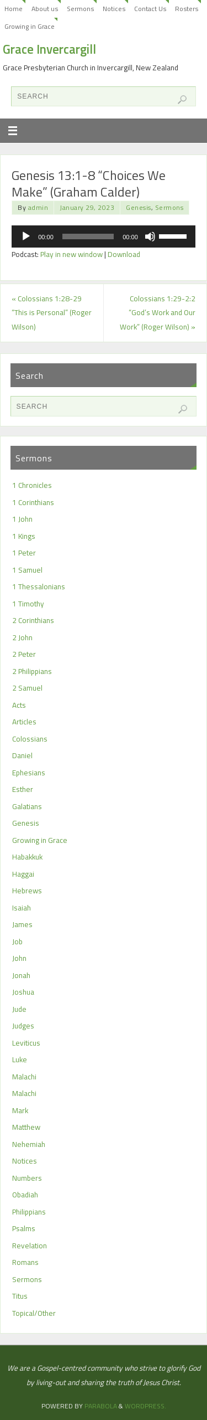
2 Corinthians (33, 620)
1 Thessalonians (38, 586)
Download (124, 254)
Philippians (29, 1211)
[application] (103, 236)
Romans (25, 1262)
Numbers (27, 1178)
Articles (24, 721)
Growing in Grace (29, 26)
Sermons (80, 8)
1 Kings (23, 536)
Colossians (29, 738)
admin (38, 207)
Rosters (186, 8)
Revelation (29, 1245)
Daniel (22, 755)
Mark (20, 1110)
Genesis (138, 207)
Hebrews (27, 890)
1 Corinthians (33, 502)
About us (44, 8)
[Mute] (150, 236)
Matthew (26, 1127)
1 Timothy (28, 603)
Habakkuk (27, 856)
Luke (19, 1059)
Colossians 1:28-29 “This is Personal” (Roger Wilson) (52, 312)
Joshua (23, 991)
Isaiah (21, 907)
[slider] (88, 236)
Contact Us (150, 8)
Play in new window (71, 254)
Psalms (23, 1228)
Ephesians (28, 772)
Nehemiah (28, 1144)
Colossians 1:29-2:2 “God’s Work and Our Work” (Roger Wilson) (157, 312)
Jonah (21, 975)
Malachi (24, 1076)
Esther (22, 789)
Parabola (100, 1406)
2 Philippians (32, 671)
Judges (23, 1025)
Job (17, 941)
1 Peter (24, 552)
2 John (22, 637)
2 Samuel (27, 687)
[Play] (25, 236)
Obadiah (25, 1194)
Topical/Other (34, 1313)
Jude (19, 1009)
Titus (20, 1295)
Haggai (23, 873)
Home (13, 8)
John (19, 958)
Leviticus (26, 1042)
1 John (22, 518)
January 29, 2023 (87, 207)
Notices (114, 8)
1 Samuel (27, 569)
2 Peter (24, 654)
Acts (19, 705)
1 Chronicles (32, 485)
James (22, 924)
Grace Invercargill (49, 49)
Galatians (27, 806)
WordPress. (145, 1406)
